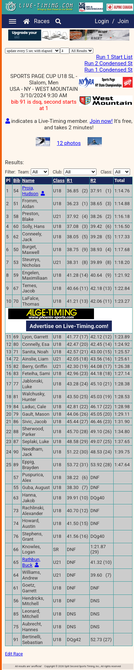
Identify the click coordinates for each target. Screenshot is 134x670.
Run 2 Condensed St (108, 63)
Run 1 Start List (114, 57)
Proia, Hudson (30, 190)
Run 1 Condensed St (108, 70)
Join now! (101, 121)
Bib (16, 180)
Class (59, 180)
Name (28, 180)
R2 (93, 180)
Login (102, 21)
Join (123, 21)
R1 (70, 180)
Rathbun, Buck (31, 562)
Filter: (27, 171)
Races (42, 21)
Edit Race (14, 653)
